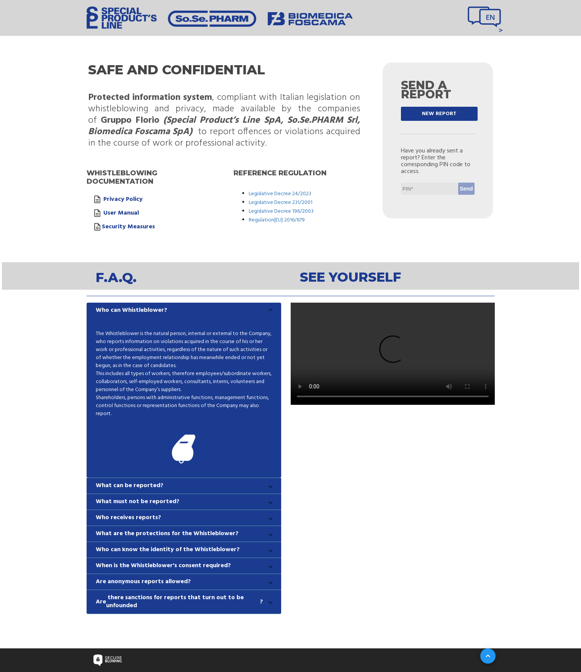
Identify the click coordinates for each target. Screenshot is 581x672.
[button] (184, 310)
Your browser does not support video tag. (393, 354)
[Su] (488, 656)
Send (466, 189)
